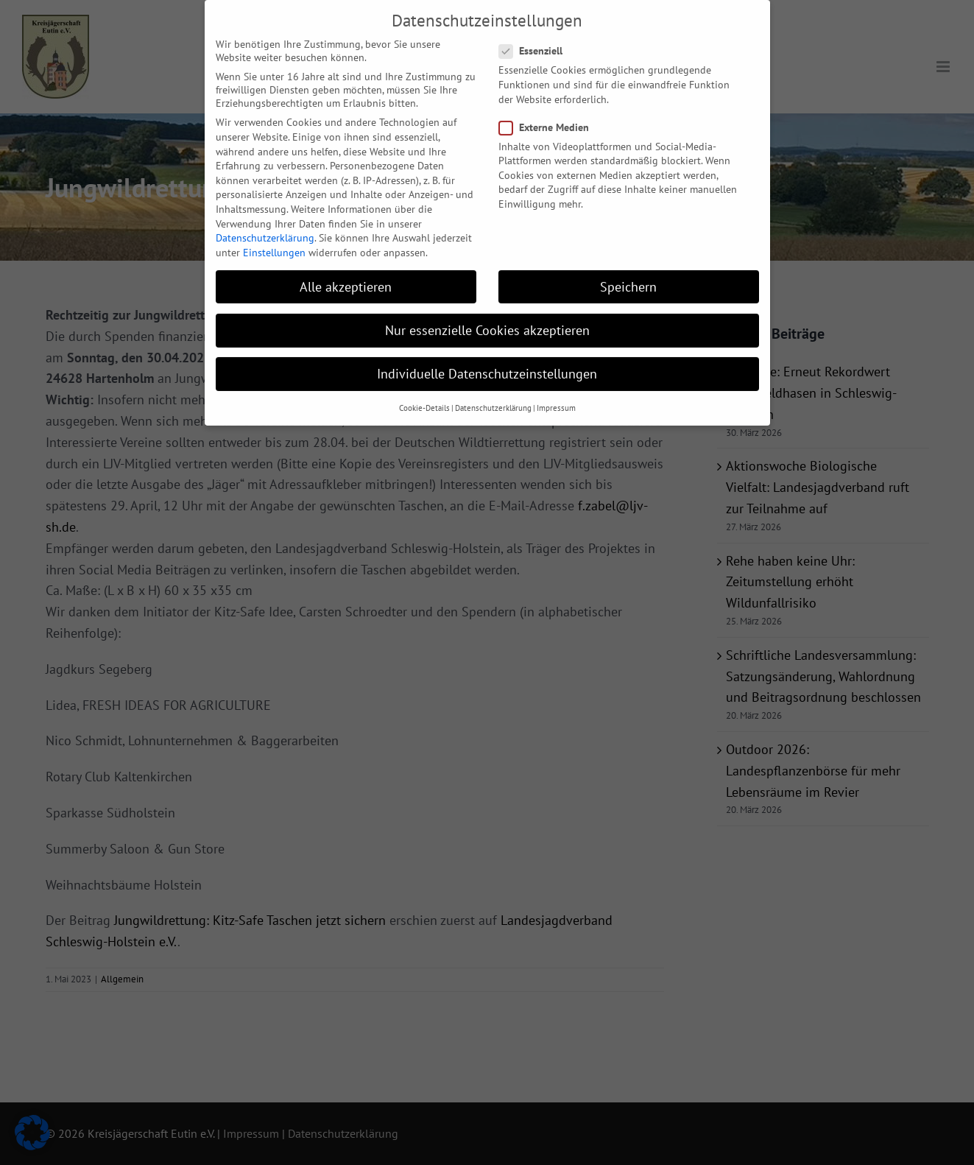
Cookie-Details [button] (424, 389)
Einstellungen (274, 232)
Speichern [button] (628, 266)
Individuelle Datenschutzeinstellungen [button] (487, 354)
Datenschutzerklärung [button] (493, 389)
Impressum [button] (556, 389)
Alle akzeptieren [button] (346, 266)
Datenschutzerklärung (265, 218)
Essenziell (536, 31)
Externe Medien (549, 107)
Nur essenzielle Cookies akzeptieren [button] (487, 310)
